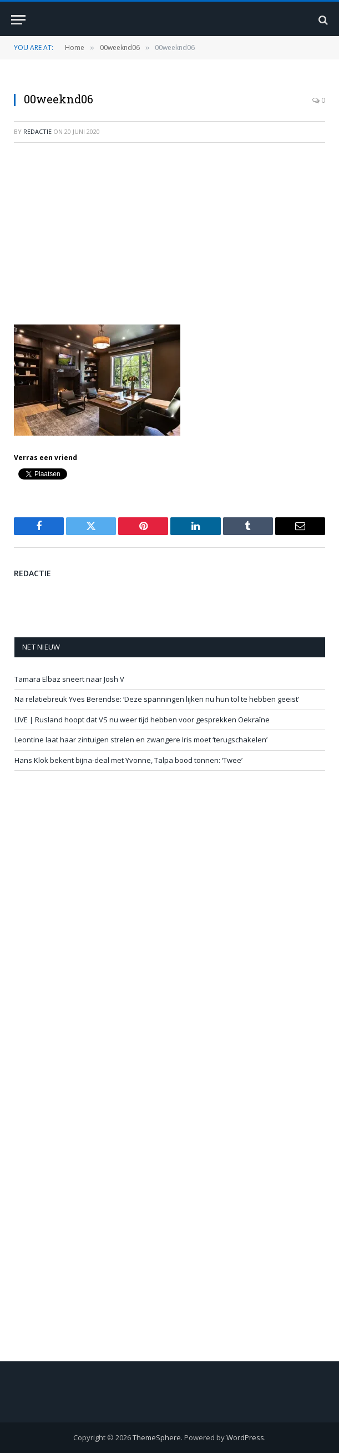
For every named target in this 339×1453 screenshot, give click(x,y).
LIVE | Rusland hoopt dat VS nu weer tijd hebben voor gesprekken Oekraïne (142, 720)
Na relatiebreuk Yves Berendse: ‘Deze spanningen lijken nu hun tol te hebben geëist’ (156, 699)
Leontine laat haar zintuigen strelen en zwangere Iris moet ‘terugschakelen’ (140, 740)
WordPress (245, 1437)
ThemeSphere (157, 1437)
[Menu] (18, 19)
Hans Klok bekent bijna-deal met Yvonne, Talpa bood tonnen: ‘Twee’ (128, 760)
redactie (37, 131)
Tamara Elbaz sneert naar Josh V (69, 679)
